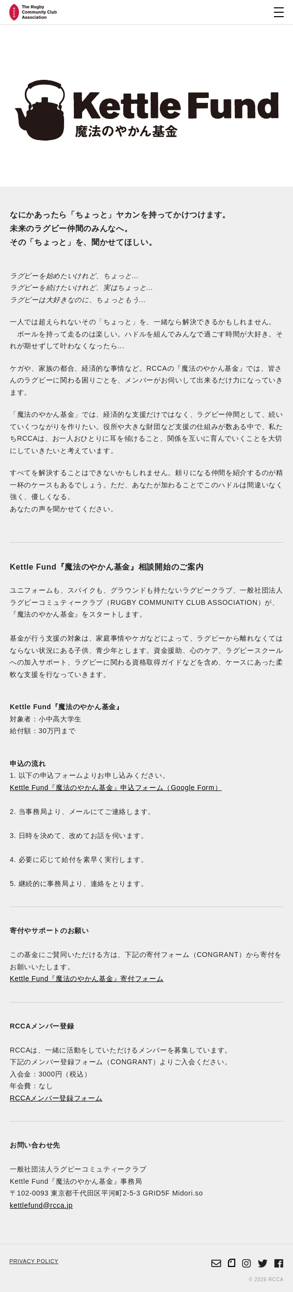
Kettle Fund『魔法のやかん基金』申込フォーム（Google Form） (116, 787)
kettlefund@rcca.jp (41, 1205)
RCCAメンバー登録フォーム (56, 1098)
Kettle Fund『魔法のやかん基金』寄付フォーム (87, 978)
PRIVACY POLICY (33, 1261)
